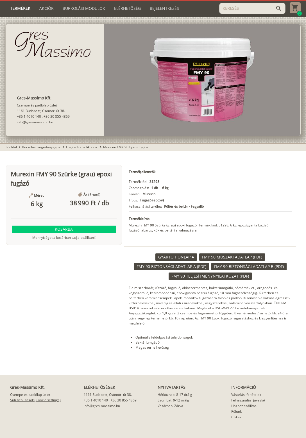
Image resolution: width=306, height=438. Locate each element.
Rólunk (236, 411)
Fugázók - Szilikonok (82, 147)
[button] (64, 229)
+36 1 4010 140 (29, 116)
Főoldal (11, 147)
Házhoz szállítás (244, 405)
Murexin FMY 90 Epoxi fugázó (126, 147)
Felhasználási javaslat (248, 400)
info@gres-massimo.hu (35, 122)
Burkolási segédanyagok (41, 147)
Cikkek (236, 417)
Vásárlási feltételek (246, 394)
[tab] (20, 8)
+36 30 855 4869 (57, 116)
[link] (176, 257)
